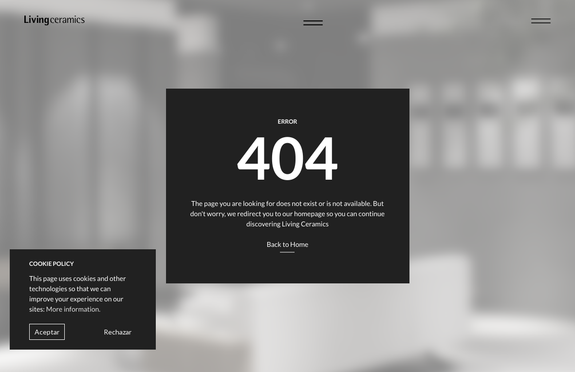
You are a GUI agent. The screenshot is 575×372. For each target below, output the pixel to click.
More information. (73, 309)
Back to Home (288, 244)
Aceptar (47, 332)
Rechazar (117, 332)
